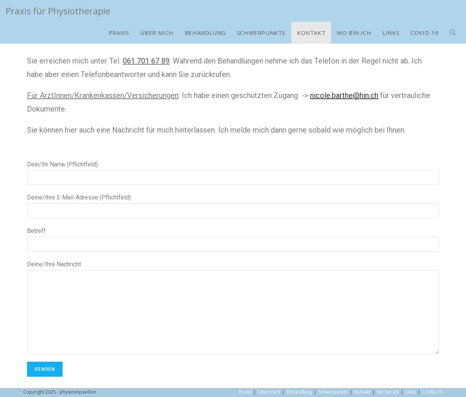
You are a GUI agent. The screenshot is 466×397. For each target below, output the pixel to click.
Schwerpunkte (333, 392)
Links (410, 392)
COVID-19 (432, 392)
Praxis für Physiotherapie (58, 11)
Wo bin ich (388, 392)
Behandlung (299, 392)
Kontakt (362, 392)
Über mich (269, 392)
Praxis (245, 392)
